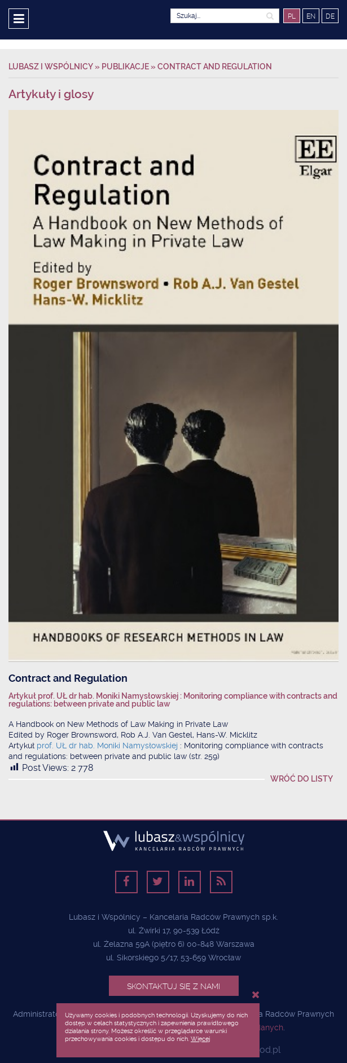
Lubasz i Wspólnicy (51, 66)
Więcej (200, 1039)
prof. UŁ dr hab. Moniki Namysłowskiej (108, 745)
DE (330, 16)
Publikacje (125, 66)
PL (292, 16)
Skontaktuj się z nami (173, 986)
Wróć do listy (301, 779)
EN (310, 16)
